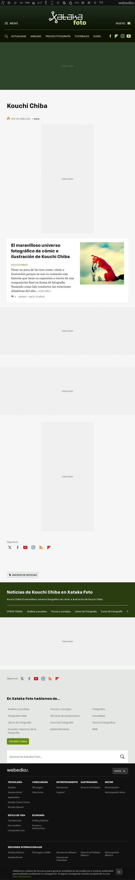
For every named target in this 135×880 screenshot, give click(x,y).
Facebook (110, 36)
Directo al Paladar (90, 787)
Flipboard (116, 36)
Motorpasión (112, 787)
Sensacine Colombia (62, 859)
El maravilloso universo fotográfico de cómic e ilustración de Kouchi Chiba (40, 250)
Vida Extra (37, 792)
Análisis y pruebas (37, 611)
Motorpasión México (112, 854)
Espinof (60, 792)
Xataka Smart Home (19, 802)
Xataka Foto (67, 17)
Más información (22, 876)
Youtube (129, 36)
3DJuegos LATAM (41, 852)
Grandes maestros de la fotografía (22, 730)
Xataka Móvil (15, 792)
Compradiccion (16, 830)
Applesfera (14, 797)
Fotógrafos (98, 709)
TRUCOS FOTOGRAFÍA (57, 36)
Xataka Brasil (15, 857)
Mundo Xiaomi (16, 807)
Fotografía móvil (17, 715)
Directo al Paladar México (90, 854)
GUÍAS (97, 36)
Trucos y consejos (61, 611)
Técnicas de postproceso (64, 715)
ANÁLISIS (35, 36)
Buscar (122, 757)
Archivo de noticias (24, 575)
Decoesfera (14, 825)
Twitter (9, 547)
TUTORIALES (82, 36)
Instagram (122, 36)
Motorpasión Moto (115, 792)
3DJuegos (37, 787)
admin (23, 296)
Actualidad (98, 715)
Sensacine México (66, 852)
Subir (117, 771)
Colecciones (19, 264)
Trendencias (14, 820)
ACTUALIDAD (18, 36)
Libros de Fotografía (86, 611)
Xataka (12, 787)
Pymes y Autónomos (38, 827)
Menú (14, 23)
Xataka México (16, 852)
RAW (95, 729)
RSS (41, 547)
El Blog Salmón (40, 820)
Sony (36, 118)
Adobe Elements (59, 729)
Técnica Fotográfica (103, 722)
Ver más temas (18, 741)
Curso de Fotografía (112, 611)
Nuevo (120, 23)
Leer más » (45, 291)
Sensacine (62, 787)
